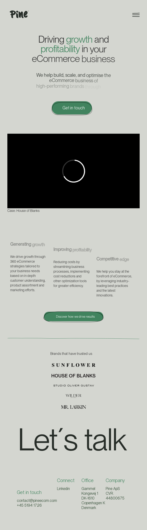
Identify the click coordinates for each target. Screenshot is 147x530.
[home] (18, 14)
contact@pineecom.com (37, 500)
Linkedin (63, 488)
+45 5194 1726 (29, 505)
